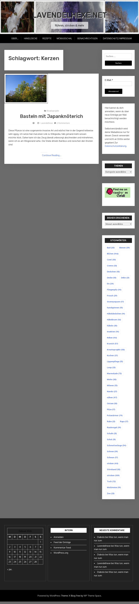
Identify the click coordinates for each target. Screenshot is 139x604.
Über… (14, 38)
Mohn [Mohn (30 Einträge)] (111, 381)
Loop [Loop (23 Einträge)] (111, 368)
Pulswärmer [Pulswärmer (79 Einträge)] (114, 417)
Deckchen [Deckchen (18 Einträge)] (113, 272)
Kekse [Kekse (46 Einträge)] (112, 338)
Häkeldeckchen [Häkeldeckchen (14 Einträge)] (116, 314)
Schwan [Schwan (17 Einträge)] (112, 459)
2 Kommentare (63, 123)
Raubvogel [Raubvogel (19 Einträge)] (114, 429)
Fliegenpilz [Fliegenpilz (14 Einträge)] (114, 290)
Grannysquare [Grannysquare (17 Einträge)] (115, 302)
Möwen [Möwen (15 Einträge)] (112, 387)
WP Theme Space (92, 598)
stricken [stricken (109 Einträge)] (113, 477)
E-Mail (109, 80)
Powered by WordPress (49, 598)
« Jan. (9, 571)
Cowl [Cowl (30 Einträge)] (111, 260)
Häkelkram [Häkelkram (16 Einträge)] (114, 320)
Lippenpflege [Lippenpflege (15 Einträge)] (115, 362)
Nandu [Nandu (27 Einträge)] (112, 393)
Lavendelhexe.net (70, 15)
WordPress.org (61, 555)
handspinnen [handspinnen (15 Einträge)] (115, 308)
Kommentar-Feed (62, 550)
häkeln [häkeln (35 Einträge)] (112, 326)
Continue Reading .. (51, 155)
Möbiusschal (64, 38)
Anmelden (59, 539)
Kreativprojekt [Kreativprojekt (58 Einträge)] (116, 350)
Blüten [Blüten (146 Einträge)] (112, 253)
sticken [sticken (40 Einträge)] (112, 465)
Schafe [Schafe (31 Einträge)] (112, 435)
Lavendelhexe (47, 123)
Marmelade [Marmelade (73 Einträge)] (114, 374)
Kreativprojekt (53, 111)
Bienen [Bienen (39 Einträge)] (124, 247)
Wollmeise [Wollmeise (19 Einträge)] (114, 490)
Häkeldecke (30, 38)
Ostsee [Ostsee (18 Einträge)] (112, 405)
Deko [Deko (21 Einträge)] (125, 278)
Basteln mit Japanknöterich (51, 116)
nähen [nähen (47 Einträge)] (112, 399)
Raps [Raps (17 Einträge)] (124, 423)
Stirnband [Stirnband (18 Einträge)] (113, 471)
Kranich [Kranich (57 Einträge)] (112, 344)
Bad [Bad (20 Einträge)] (110, 247)
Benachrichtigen (88, 38)
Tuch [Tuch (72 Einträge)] (111, 483)
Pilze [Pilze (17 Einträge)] (111, 411)
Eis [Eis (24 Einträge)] (110, 284)
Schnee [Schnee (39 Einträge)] (112, 453)
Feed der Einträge (62, 544)
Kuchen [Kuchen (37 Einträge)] (112, 356)
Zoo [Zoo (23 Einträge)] (110, 496)
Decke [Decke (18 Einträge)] (111, 278)
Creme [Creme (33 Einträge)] (112, 266)
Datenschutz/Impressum (117, 38)
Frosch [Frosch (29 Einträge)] (112, 296)
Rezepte (46, 38)
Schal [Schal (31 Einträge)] (111, 441)
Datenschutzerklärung (115, 146)
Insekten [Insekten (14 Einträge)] (113, 332)
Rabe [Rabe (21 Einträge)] (111, 423)
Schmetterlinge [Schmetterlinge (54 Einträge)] (116, 447)
